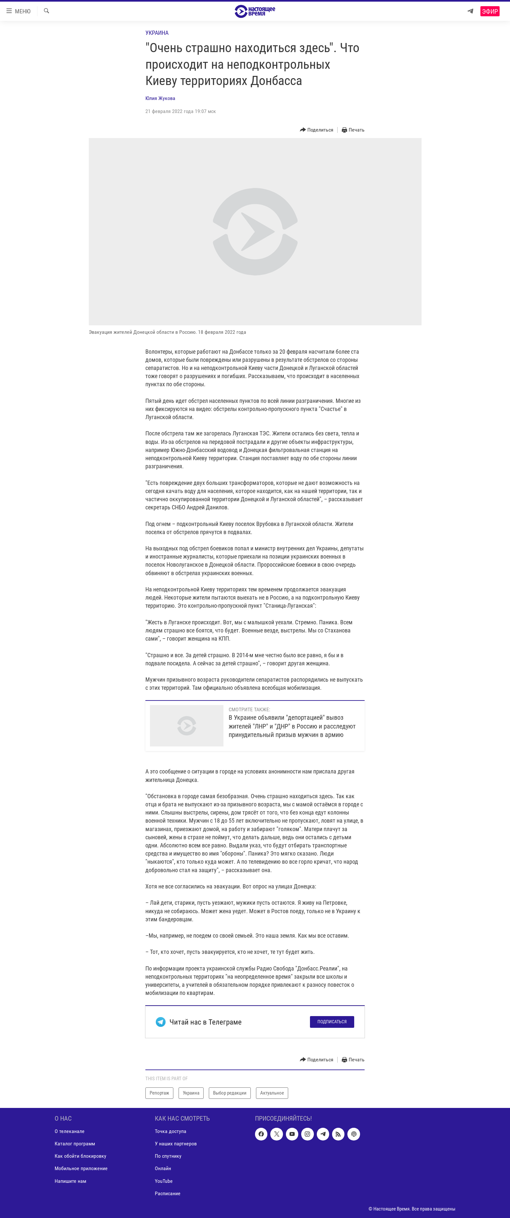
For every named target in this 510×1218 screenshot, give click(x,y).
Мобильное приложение (81, 1168)
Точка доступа (170, 1131)
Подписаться (332, 1021)
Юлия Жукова (160, 98)
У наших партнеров (176, 1143)
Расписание (168, 1193)
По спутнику (168, 1156)
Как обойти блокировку (80, 1156)
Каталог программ (75, 1143)
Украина (156, 32)
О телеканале (70, 1131)
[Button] (317, 130)
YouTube (164, 1181)
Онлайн (163, 1168)
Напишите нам (70, 1181)
